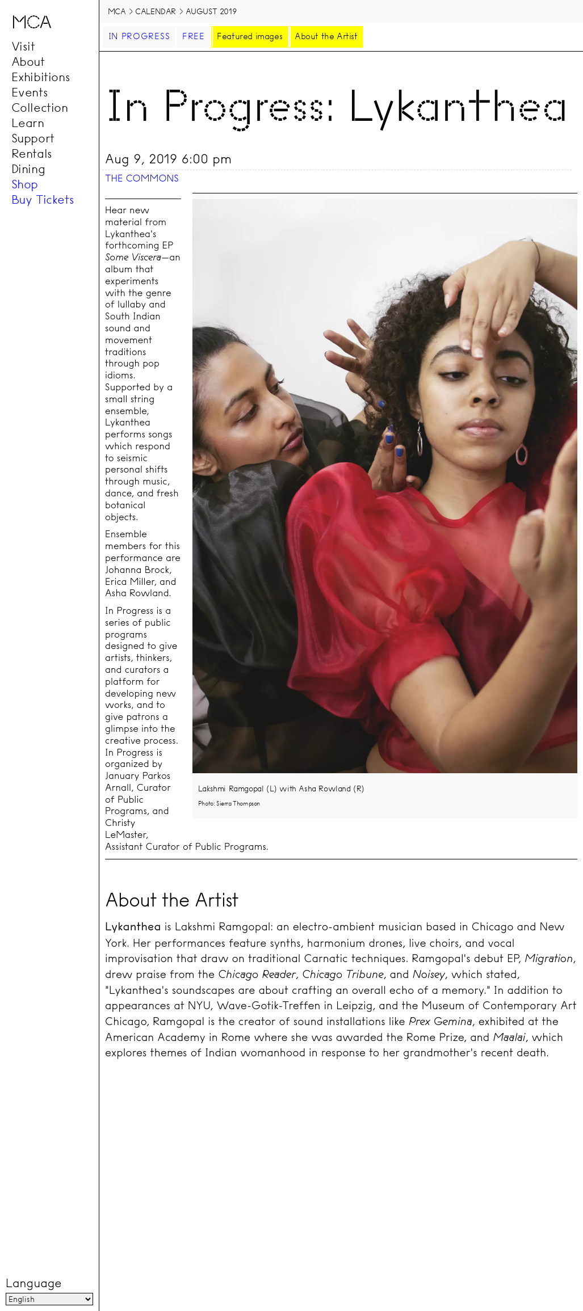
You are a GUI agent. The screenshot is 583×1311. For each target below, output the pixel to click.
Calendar (155, 11)
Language (33, 1283)
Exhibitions (40, 77)
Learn (27, 123)
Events (29, 92)
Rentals (31, 153)
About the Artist (326, 36)
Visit (23, 46)
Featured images (249, 36)
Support (32, 138)
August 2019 (211, 11)
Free (193, 36)
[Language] (49, 1299)
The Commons (142, 178)
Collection (39, 107)
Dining (28, 169)
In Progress (139, 36)
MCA (117, 11)
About (28, 61)
